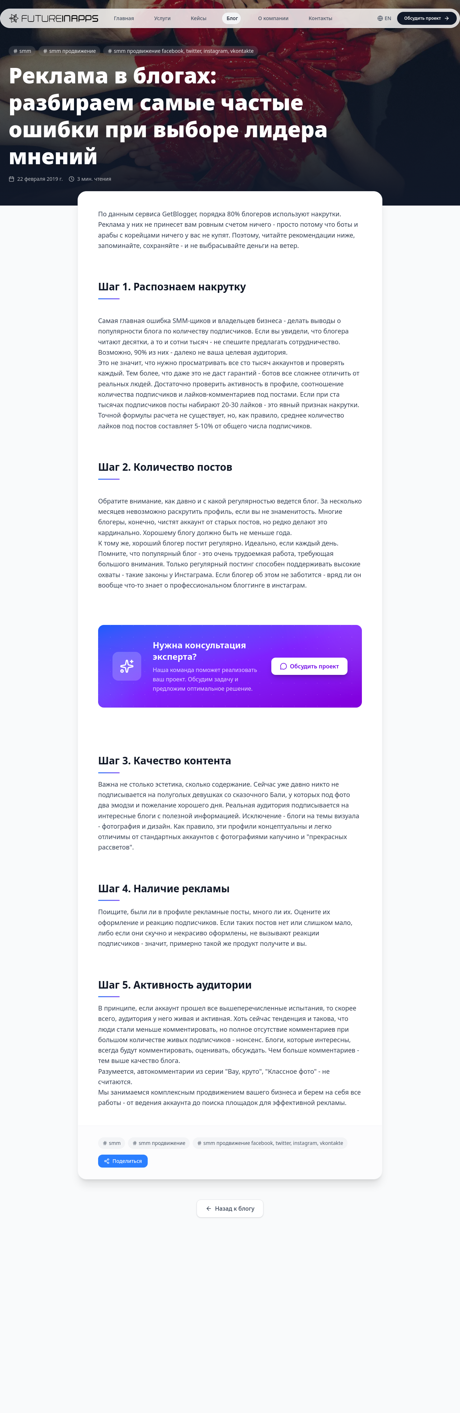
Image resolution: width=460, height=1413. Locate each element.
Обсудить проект (309, 666)
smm (22, 50)
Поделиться (123, 1160)
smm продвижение (69, 50)
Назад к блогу (230, 1208)
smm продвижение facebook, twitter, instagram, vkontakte (180, 50)
